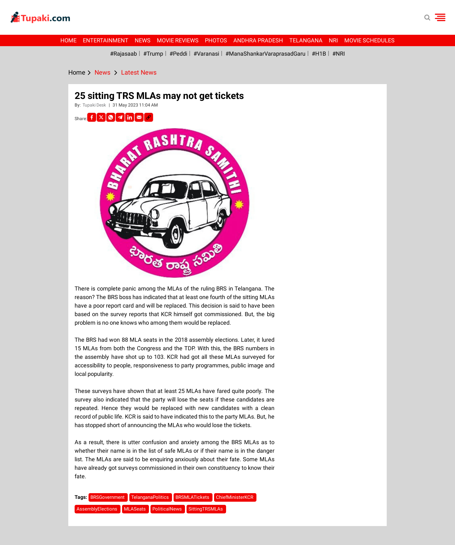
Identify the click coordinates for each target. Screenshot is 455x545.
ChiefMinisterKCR (235, 497)
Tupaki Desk (95, 104)
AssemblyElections (98, 509)
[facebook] (91, 117)
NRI (333, 40)
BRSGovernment (108, 497)
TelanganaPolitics (150, 497)
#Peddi (178, 53)
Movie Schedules (369, 40)
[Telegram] (120, 117)
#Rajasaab (123, 53)
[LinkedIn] (129, 117)
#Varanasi (206, 53)
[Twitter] (101, 117)
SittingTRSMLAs (206, 509)
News (143, 40)
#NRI (338, 53)
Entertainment (105, 40)
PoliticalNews (167, 509)
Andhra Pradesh (258, 40)
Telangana (306, 40)
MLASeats (135, 509)
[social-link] (148, 117)
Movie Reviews (178, 40)
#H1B (319, 53)
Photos (216, 40)
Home (68, 40)
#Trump (153, 53)
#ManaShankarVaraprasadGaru (265, 53)
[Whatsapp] (110, 117)
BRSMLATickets (193, 497)
